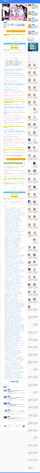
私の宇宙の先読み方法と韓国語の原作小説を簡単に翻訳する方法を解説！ (30, 442)
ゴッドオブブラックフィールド (19, 207)
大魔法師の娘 (13, 302)
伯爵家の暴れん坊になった (8, 232)
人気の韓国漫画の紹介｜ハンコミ (20, 470)
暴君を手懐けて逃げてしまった (8, 237)
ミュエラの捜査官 (7, 267)
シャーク (16, 212)
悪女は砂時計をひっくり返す (12, 210)
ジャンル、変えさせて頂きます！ (8, 229)
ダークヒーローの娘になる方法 (19, 209)
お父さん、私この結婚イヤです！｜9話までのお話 (12, 60)
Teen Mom (19, 335)
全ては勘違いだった (13, 233)
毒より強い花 (18, 237)
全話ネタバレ (15, 2)
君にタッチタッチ (15, 331)
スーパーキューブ (21, 261)
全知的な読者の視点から (12, 243)
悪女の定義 (17, 210)
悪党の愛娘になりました (7, 235)
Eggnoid (23, 272)
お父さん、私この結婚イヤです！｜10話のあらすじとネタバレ (13, 61)
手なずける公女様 (21, 296)
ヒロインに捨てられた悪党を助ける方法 (9, 328)
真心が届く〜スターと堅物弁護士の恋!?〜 (9, 242)
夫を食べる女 (13, 353)
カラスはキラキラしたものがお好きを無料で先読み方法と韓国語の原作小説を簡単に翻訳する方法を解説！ (35, 124)
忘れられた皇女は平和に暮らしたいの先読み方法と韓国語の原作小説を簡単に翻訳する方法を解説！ (35, 216)
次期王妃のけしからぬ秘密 (19, 295)
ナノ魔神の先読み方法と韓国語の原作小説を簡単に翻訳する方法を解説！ (30, 201)
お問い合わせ (26, 2)
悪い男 (14, 214)
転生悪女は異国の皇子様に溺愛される (16, 304)
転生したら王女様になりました (8, 304)
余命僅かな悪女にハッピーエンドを (15, 232)
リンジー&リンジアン (7, 268)
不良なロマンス (6, 321)
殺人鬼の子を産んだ (13, 292)
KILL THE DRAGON (14, 352)
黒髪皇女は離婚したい (12, 327)
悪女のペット (23, 268)
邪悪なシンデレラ (16, 296)
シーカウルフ (14, 260)
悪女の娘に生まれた (20, 244)
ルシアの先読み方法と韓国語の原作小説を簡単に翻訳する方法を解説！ (35, 102)
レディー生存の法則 (17, 230)
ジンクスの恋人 (16, 261)
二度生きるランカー (13, 231)
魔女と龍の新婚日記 (20, 321)
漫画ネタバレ (10, 2)
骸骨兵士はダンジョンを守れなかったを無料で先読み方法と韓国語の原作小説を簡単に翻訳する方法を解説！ (35, 412)
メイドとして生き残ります (8, 230)
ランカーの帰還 (6, 331)
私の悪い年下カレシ (7, 294)
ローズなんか (12, 350)
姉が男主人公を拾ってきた (16, 293)
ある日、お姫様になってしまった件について (15, 208)
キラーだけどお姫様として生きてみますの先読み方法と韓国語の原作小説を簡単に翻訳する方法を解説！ (35, 321)
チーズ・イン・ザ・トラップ (8, 212)
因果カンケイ (16, 350)
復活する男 (10, 321)
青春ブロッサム (6, 320)
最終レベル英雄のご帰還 (7, 292)
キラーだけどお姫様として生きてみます (16, 326)
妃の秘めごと (6, 329)
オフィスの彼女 (18, 243)
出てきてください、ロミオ (8, 297)
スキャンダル (21, 243)
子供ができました (22, 293)
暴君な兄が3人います (14, 236)
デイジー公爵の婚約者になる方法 (8, 211)
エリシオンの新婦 (18, 327)
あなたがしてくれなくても (21, 212)
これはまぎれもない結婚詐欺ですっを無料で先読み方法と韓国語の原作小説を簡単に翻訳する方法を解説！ (30, 156)
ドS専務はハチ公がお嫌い (17, 264)
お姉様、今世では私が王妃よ (8, 352)
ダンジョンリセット (7, 208)
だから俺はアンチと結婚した (21, 331)
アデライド (15, 272)
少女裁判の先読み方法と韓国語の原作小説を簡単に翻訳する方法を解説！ (30, 344)
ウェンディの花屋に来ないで (18, 273)
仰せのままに (6, 214)
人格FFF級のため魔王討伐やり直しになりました (10, 299)
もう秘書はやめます (11, 267)
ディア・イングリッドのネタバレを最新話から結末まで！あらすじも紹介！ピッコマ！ (35, 25)
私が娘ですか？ (22, 238)
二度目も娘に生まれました (12, 351)
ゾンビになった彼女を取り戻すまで (14, 263)
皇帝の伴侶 (21, 290)
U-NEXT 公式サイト (14, 47)
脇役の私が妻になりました (8, 326)
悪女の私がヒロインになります (8, 269)
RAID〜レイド (16, 270)
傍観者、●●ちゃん (22, 232)
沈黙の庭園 (22, 302)
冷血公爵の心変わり (18, 233)
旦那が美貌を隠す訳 (18, 302)
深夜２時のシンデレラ (16, 319)
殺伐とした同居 (18, 292)
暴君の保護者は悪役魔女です (20, 236)
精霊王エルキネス (22, 300)
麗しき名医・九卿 (13, 325)
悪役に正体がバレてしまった (8, 236)
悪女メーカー (22, 269)
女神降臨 (14, 207)
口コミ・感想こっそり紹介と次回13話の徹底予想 (12, 64)
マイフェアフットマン (21, 266)
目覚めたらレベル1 (7, 322)
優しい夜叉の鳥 (16, 242)
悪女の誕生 (13, 269)
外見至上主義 (6, 335)
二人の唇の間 (20, 320)
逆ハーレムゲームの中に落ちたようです (9, 241)
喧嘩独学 (9, 335)
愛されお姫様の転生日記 (13, 268)
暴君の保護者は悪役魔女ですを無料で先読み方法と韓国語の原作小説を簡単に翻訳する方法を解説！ (35, 140)
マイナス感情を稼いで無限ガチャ (15, 266)
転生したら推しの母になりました (19, 213)
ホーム (4, 2)
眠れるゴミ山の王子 (16, 329)
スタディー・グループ (20, 274)
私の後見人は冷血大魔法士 (13, 294)
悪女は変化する (6, 210)
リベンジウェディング (21, 267)
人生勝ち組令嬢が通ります (19, 299)
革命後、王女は (17, 353)
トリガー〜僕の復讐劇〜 (7, 265)
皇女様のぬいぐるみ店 (7, 289)
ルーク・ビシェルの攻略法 (8, 350)
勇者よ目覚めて (11, 323)
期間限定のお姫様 (14, 237)
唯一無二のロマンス (7, 323)
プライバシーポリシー (21, 2)
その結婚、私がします (7, 263)
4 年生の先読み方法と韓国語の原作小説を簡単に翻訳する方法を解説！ (30, 216)
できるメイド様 (17, 211)
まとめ (7, 65)
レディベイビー (13, 230)
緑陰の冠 (15, 240)
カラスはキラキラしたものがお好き (9, 259)
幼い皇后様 (22, 323)
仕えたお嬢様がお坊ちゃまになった (9, 293)
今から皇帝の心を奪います (16, 332)
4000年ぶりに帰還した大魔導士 (8, 215)
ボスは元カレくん (11, 331)
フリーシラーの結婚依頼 (19, 265)
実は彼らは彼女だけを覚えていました (9, 296)
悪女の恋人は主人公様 (18, 269)
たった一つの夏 (21, 263)
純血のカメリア (19, 349)
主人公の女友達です (21, 242)
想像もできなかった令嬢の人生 (8, 302)
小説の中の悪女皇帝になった (8, 298)
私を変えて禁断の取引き (7, 330)
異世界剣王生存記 (22, 211)
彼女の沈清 (9, 329)
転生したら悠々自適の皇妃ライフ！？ (9, 240)
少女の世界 (16, 335)
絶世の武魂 (16, 301)
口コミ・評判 (21, 203)
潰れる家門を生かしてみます (8, 303)
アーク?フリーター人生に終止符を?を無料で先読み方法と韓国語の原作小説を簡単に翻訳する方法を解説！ (35, 404)
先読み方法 (13, 203)
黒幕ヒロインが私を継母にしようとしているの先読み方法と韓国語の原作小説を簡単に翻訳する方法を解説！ (30, 314)
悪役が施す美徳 (21, 235)
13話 (23, 38)
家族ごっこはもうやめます (8, 245)
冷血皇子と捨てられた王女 (8, 325)
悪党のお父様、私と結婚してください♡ (18, 234)
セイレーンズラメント (7, 275)
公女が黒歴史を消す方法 (7, 334)
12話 (16, 38)
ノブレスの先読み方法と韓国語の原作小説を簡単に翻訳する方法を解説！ (30, 457)
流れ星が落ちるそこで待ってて (20, 324)
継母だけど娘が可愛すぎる (17, 239)
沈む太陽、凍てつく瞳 (11, 320)
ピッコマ (12, 359)
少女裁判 (6, 353)
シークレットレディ (19, 260)
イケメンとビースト (10, 332)
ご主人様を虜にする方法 (21, 350)
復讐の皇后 (12, 329)
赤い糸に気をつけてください (11, 301)
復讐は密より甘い (22, 353)
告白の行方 (6, 234)
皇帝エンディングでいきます (15, 290)
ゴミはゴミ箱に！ (7, 351)
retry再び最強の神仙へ (7, 209)
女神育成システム (18, 297)
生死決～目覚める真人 (13, 300)
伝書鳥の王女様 (6, 305)
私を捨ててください (7, 239)
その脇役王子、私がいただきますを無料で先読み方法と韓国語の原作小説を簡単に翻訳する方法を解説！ (30, 359)
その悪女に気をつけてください (16, 215)
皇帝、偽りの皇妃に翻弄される (8, 290)
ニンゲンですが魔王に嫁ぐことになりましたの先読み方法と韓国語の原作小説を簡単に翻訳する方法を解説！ (35, 109)
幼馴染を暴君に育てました (8, 324)
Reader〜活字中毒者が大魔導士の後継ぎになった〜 (11, 271)
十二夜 (22, 233)
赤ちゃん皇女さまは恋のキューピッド (9, 333)
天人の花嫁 (18, 303)
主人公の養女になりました (14, 245)
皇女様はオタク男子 (12, 289)
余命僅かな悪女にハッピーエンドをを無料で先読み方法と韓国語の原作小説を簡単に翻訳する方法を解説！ (30, 382)
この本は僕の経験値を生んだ (21, 259)
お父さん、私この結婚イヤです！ (7, 359)
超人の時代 (23, 352)
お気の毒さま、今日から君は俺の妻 (9, 207)
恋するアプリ (6, 244)
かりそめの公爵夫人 (12, 209)
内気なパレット (16, 320)
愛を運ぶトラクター (18, 268)
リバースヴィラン (16, 267)
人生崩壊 (22, 335)
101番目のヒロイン (19, 272)
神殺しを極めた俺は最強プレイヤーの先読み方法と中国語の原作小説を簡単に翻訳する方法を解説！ (35, 224)
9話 (5, 38)
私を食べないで (13, 295)
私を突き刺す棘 (11, 239)
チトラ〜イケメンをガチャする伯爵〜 (9, 264)
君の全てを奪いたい (7, 243)
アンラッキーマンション (7, 273)
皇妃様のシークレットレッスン (8, 291)
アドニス (20, 210)
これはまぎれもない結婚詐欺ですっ (9, 260)
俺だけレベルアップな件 (18, 214)
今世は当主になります (19, 231)
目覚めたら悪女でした (12, 322)
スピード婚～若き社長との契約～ (19, 262)
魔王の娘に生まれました (14, 321)
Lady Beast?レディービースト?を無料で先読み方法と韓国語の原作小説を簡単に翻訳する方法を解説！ (35, 148)
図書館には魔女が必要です (8, 300)
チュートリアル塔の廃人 (22, 275)
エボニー (15, 241)
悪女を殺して (17, 235)
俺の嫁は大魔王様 (16, 328)
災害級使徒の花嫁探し (7, 238)
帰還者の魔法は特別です (10, 234)
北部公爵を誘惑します (14, 349)
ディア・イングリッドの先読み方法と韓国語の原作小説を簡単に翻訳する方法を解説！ (35, 19)
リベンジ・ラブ (12, 335)
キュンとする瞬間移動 (10, 274)
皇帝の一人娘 (18, 238)
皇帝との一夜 (6, 332)
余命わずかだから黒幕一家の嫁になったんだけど (16, 305)
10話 (12, 38)
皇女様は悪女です (9, 353)
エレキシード (6, 274)
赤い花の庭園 (6, 301)
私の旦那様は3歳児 (18, 294)
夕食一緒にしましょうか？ (17, 323)
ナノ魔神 (14, 211)
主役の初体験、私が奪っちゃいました (9, 319)
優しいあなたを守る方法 (7, 233)
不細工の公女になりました (8, 231)
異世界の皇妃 (13, 212)
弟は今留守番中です (14, 303)
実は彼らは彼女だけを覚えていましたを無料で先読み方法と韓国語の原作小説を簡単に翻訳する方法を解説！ (35, 178)
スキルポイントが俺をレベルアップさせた (9, 262)
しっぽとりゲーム (19, 352)
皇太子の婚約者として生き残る (19, 289)
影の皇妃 (6, 213)
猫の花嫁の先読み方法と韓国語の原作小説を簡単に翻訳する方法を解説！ (35, 427)
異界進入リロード (18, 351)
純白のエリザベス (13, 297)
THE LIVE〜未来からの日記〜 (20, 271)
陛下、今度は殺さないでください (21, 241)
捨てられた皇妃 (22, 208)
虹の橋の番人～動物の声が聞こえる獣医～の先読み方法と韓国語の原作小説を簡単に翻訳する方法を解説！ (30, 232)
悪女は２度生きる (13, 235)
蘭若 (15, 324)
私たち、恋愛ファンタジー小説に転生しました (16, 334)
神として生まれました (21, 328)
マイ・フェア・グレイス (7, 266)
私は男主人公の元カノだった (8, 295)
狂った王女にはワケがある (13, 238)
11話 (14, 38)
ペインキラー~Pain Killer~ (20, 330)
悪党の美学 (13, 270)
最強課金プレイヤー (17, 291)
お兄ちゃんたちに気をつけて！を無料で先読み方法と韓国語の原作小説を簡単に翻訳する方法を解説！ (35, 374)
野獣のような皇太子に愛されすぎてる (19, 322)
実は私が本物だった (10, 214)
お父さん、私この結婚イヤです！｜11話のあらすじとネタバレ (13, 62)
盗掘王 (9, 305)
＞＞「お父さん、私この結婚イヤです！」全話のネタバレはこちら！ (17, 41)
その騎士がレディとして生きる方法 (14, 275)
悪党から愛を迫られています (8, 270)
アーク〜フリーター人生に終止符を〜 (9, 272)
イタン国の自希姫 (13, 273)
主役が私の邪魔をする (7, 327)
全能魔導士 (20, 301)
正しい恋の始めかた (22, 319)
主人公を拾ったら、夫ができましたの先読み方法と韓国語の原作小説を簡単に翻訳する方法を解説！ (35, 434)
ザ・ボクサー (15, 274)
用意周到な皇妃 (13, 324)
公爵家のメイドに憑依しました (10, 213)
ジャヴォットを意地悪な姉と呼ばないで (9, 261)
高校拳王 (13, 291)
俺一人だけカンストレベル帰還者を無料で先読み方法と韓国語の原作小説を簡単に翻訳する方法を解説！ (35, 170)
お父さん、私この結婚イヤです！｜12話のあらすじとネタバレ (13, 63)
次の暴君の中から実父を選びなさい (18, 333)
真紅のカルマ (13, 298)
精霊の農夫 (18, 300)
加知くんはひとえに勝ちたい (8, 349)
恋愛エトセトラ (18, 325)
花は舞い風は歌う (18, 240)
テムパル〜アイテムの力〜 (16, 229)
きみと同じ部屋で (15, 259)
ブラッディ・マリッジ (13, 265)
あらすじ (7, 203)
